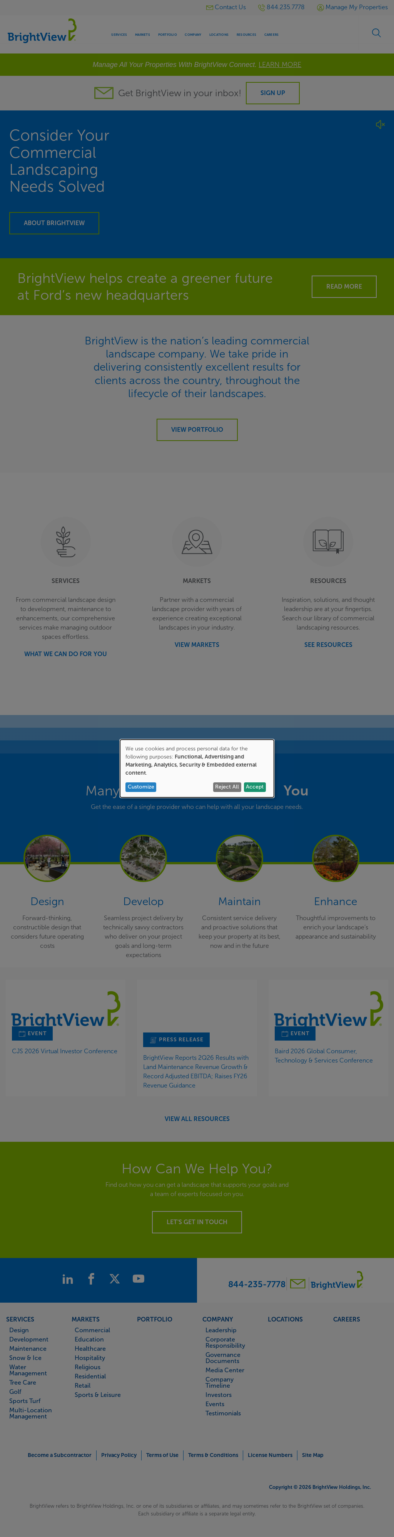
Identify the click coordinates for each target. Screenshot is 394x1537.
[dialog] (197, 768)
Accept (255, 787)
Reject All (227, 787)
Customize (141, 787)
